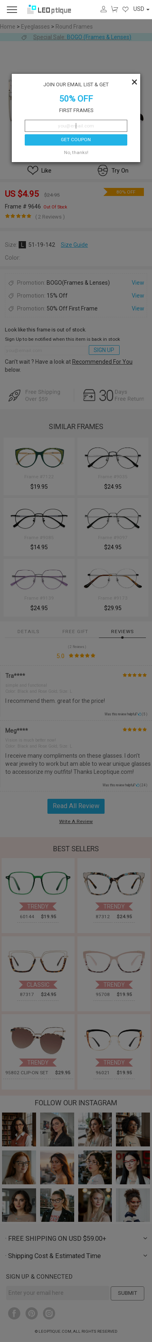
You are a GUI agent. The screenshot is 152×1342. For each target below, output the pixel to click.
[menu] (12, 9)
